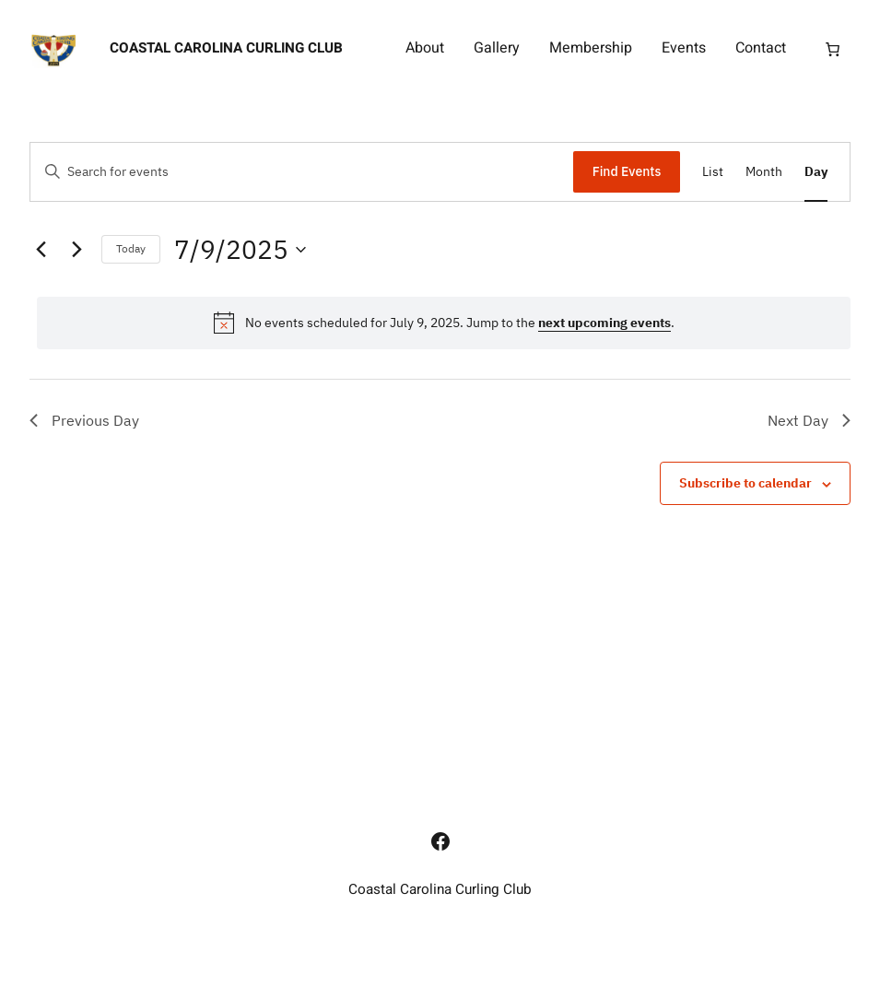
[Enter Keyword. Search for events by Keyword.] (301, 172)
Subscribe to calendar (745, 483)
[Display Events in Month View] (763, 172)
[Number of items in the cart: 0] (833, 48)
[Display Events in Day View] (815, 172)
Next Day (809, 420)
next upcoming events (604, 322)
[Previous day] (40, 250)
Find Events (627, 171)
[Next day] (76, 250)
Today (131, 248)
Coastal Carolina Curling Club (226, 48)
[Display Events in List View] (712, 172)
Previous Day (84, 420)
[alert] (444, 322)
